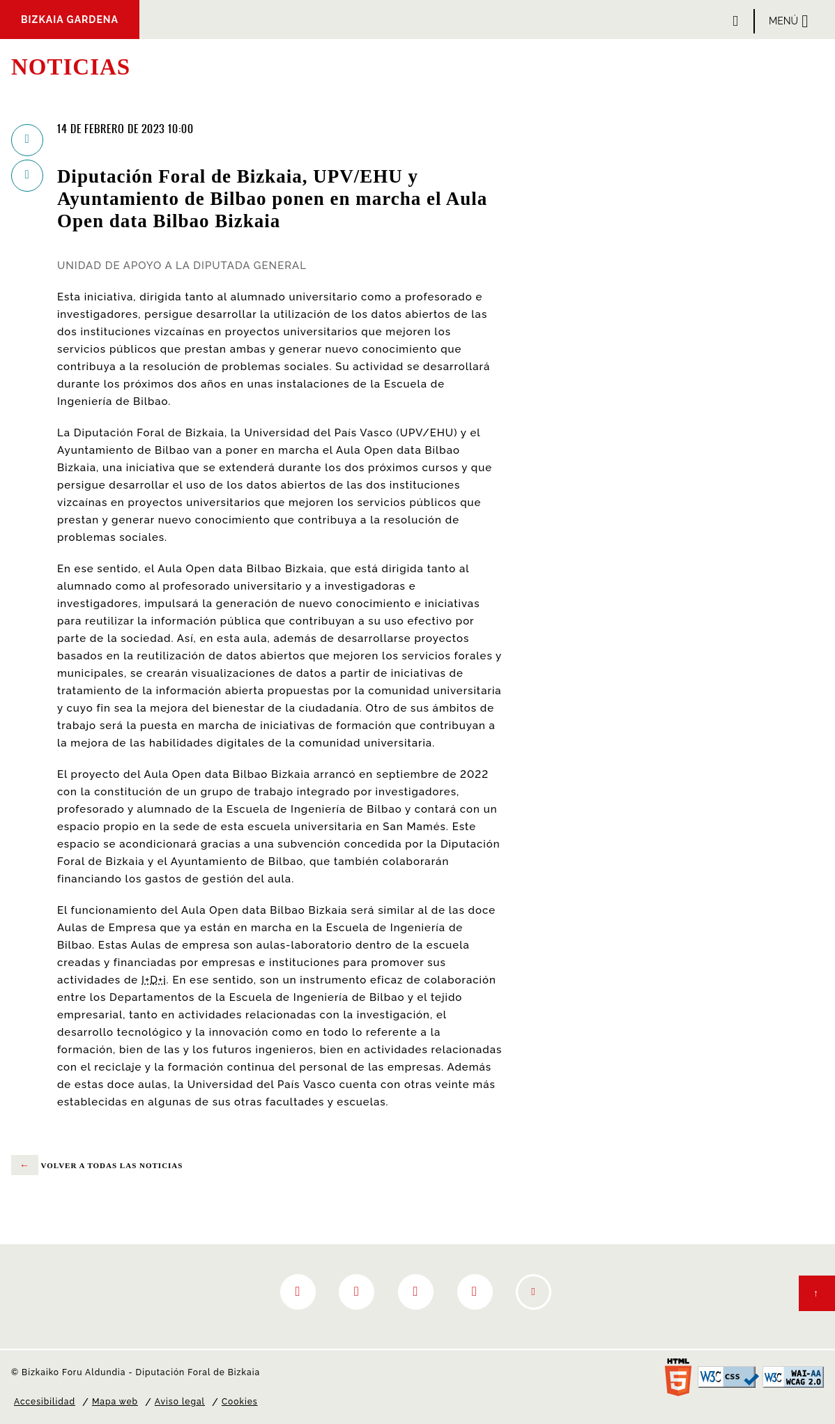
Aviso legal (180, 1402)
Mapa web (115, 1402)
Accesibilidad (44, 1402)
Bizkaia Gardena (69, 19)
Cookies (240, 1402)
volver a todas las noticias (97, 1165)
